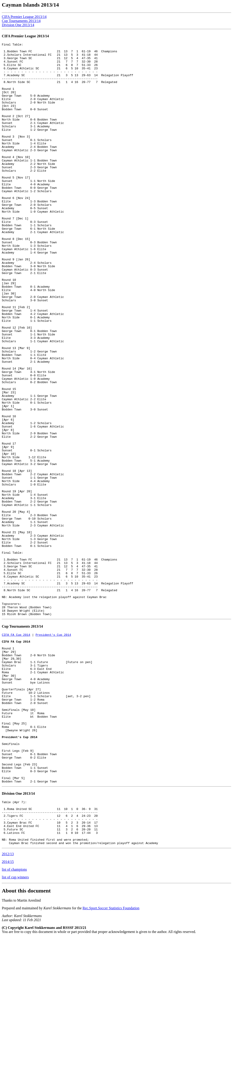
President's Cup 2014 (53, 750)
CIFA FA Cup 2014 (16, 750)
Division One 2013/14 (18, 25)
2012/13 (8, 1007)
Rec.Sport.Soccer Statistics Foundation (111, 1061)
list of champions (14, 1023)
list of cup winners (15, 1031)
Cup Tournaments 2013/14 (21, 21)
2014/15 (8, 1015)
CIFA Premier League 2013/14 (24, 17)
